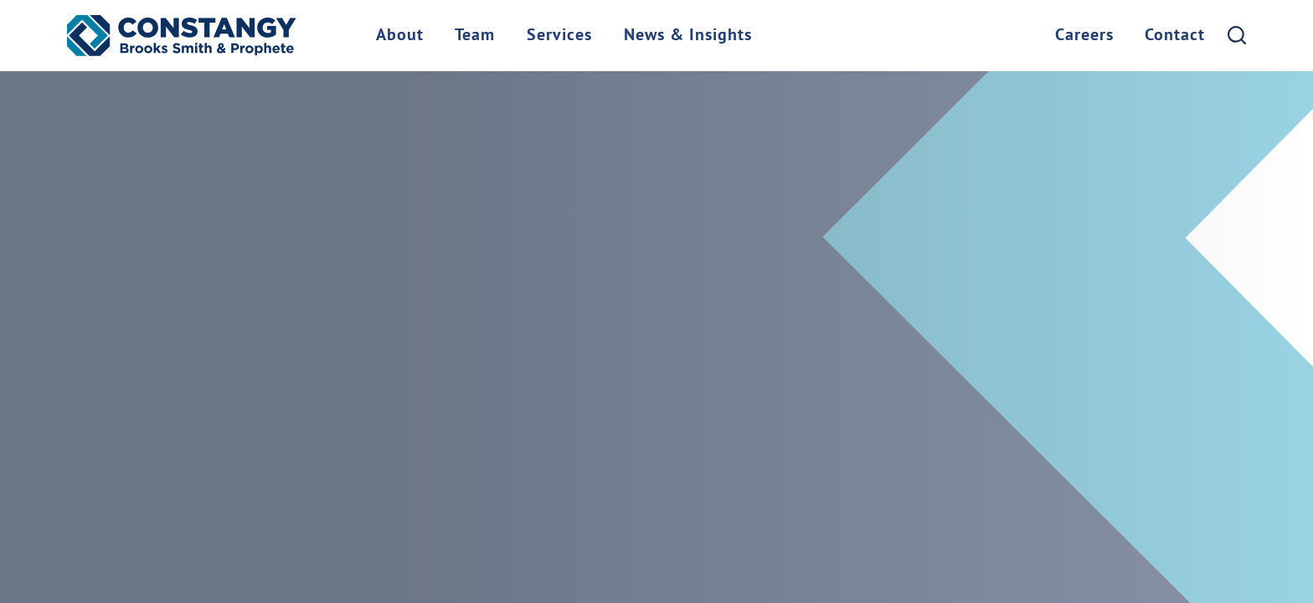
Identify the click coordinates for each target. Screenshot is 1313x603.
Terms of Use (416, 520)
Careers (1084, 36)
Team (475, 36)
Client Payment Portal (204, 520)
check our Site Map (746, 213)
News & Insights (688, 36)
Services (559, 36)
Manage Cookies (592, 520)
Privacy (499, 520)
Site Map (104, 545)
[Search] (1237, 35)
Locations (325, 520)
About (400, 36)
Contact (1175, 36)
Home (95, 520)
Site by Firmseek (204, 545)
